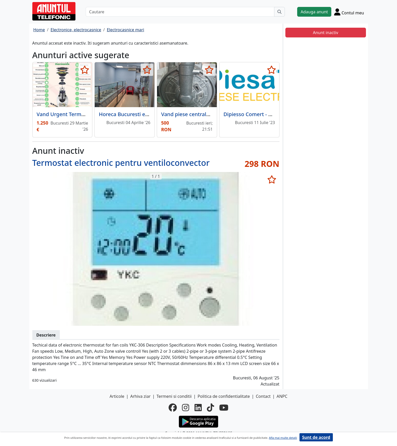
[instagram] (185, 407)
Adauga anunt (314, 12)
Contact (263, 396)
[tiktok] (210, 407)
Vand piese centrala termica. (196, 114)
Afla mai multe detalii (283, 438)
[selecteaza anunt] (84, 70)
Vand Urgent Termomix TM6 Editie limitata (89, 114)
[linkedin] (198, 407)
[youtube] (223, 407)
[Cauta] (279, 12)
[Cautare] (180, 12)
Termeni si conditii (174, 396)
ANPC (282, 396)
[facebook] (173, 407)
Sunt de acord (316, 437)
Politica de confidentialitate (224, 396)
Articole (117, 396)
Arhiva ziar (140, 396)
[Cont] (349, 11)
